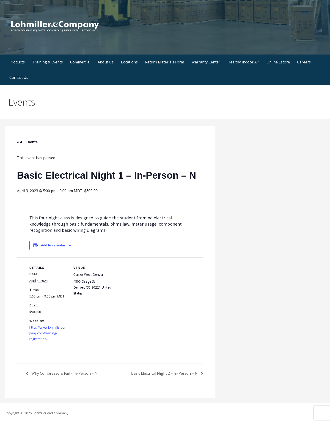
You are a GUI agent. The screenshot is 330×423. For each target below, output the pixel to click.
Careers (304, 62)
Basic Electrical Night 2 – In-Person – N (165, 373)
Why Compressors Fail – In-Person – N (64, 373)
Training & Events (47, 62)
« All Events (27, 142)
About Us (106, 62)
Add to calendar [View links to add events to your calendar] (53, 245)
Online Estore (278, 62)
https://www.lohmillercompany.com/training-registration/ (48, 333)
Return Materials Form (164, 62)
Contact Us (18, 77)
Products (17, 62)
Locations (129, 62)
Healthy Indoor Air (243, 62)
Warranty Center (205, 62)
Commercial (80, 62)
